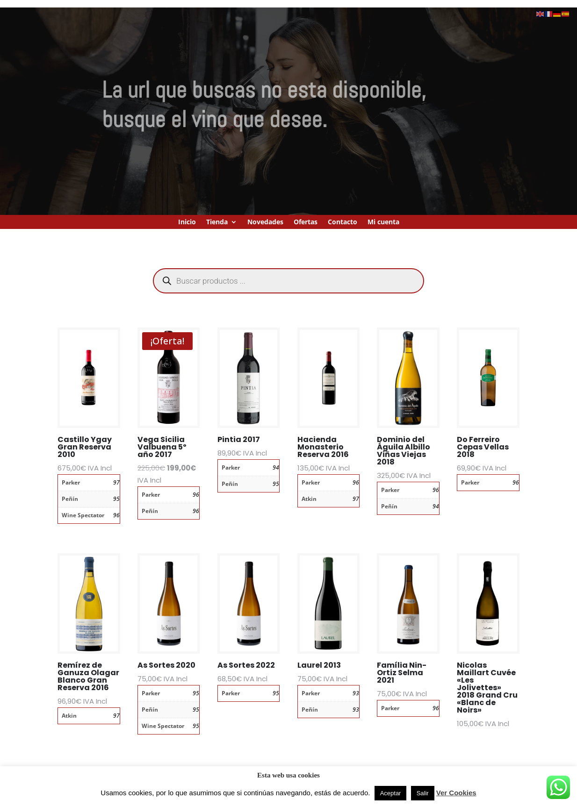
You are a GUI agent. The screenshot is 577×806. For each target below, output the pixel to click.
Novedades (265, 222)
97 (116, 482)
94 (276, 467)
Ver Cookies (456, 793)
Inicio (187, 222)
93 (356, 693)
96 (116, 515)
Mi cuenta (383, 222)
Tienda (217, 222)
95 (116, 499)
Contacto (342, 222)
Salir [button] (423, 793)
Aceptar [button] (390, 793)
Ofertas (305, 222)
